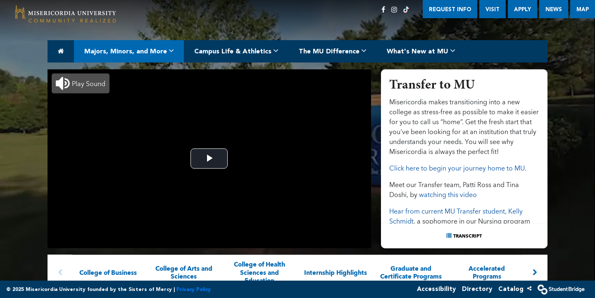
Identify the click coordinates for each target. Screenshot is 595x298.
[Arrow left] (60, 272)
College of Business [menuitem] (108, 272)
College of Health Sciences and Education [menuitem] (260, 272)
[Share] (529, 288)
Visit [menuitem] (493, 9)
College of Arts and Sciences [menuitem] (183, 272)
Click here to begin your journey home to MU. (457, 167)
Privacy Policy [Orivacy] (193, 289)
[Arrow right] (535, 272)
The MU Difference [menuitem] (332, 50)
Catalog (511, 289)
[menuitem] (65, 14)
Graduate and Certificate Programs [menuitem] (411, 272)
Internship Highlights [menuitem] (335, 272)
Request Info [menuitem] (450, 9)
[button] (80, 83)
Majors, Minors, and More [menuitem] (129, 50)
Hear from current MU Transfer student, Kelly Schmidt (456, 215)
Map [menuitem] (582, 9)
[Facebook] (383, 9)
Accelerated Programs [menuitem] (487, 272)
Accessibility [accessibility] (436, 289)
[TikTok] (406, 9)
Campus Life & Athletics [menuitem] (236, 50)
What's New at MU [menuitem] (421, 50)
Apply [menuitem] (522, 9)
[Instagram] (394, 9)
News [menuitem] (553, 9)
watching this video (448, 194)
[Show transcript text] (464, 235)
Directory (477, 289)
